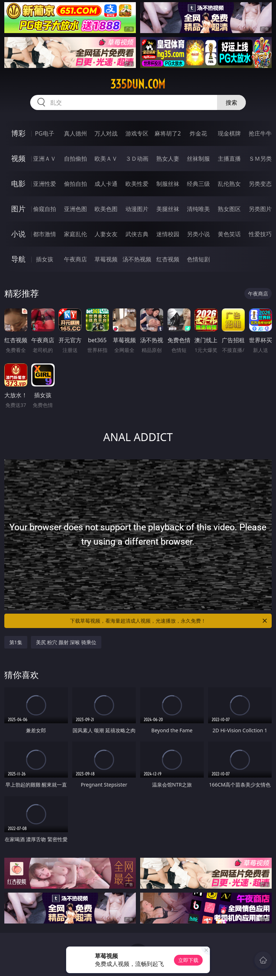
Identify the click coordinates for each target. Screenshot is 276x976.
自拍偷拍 (75, 158)
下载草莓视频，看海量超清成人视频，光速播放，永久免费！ (169, 621)
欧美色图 (106, 209)
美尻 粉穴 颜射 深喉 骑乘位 (66, 642)
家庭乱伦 (75, 234)
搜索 (231, 102)
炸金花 (198, 133)
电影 (18, 183)
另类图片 (260, 209)
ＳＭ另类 (260, 158)
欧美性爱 (136, 184)
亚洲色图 (75, 209)
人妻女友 (106, 234)
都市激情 (44, 234)
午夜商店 (75, 259)
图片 (18, 209)
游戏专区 (136, 133)
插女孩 (44, 259)
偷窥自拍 (44, 209)
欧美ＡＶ (106, 158)
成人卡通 (106, 184)
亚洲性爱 (44, 184)
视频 (18, 158)
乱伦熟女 (229, 184)
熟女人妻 (167, 158)
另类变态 (260, 184)
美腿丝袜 (167, 209)
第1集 (15, 642)
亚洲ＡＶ (44, 158)
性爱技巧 (260, 234)
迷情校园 (167, 234)
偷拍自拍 (75, 184)
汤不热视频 (137, 259)
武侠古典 (136, 234)
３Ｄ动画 (136, 158)
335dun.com (137, 84)
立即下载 (188, 960)
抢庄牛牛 (260, 133)
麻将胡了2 (168, 133)
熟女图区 (229, 209)
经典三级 (198, 184)
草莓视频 (106, 259)
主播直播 (229, 158)
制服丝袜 (167, 184)
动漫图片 (136, 209)
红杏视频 (167, 259)
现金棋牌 (229, 133)
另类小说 (198, 234)
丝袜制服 (198, 158)
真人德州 (75, 133)
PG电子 (44, 133)
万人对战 (106, 133)
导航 (18, 259)
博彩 (18, 133)
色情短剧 (198, 259)
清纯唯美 (198, 209)
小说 (18, 234)
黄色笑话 (229, 234)
